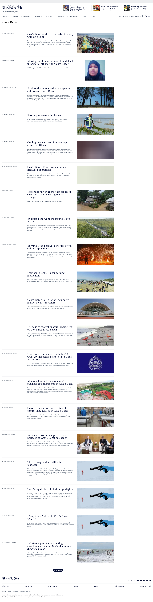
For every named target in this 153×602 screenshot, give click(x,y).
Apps (76, 586)
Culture (61, 16)
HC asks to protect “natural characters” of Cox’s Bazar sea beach (50, 328)
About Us (5, 586)
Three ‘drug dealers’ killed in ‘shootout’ (44, 463)
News (5, 16)
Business (26, 16)
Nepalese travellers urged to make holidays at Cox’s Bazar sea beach (47, 436)
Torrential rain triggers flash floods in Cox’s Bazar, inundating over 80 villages (49, 194)
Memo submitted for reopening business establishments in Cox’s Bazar (50, 382)
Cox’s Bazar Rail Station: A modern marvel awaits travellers (48, 301)
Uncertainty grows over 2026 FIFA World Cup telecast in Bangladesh (139, 8)
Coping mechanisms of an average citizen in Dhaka (47, 143)
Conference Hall (145, 586)
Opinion (15, 16)
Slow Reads (73, 16)
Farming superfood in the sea (44, 115)
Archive (96, 586)
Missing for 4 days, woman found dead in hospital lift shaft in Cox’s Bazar (50, 62)
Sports (37, 16)
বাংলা (120, 16)
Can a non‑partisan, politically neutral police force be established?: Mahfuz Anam (78, 8)
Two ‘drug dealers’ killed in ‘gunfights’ (50, 489)
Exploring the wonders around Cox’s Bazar (48, 220)
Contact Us (28, 586)
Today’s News (135, 16)
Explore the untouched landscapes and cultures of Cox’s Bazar (49, 89)
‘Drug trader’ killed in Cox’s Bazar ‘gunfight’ (47, 517)
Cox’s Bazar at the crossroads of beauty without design (50, 35)
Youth (85, 16)
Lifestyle (49, 16)
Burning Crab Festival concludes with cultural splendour (49, 247)
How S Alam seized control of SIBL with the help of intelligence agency (110, 8)
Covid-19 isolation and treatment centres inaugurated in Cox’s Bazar (47, 409)
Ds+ (94, 16)
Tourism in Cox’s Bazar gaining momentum (46, 274)
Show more (58, 570)
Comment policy (53, 586)
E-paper (125, 16)
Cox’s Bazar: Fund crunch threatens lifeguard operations (48, 168)
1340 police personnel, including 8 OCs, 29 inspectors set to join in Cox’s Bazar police (50, 356)
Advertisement (119, 586)
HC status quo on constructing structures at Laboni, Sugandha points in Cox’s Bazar (49, 546)
